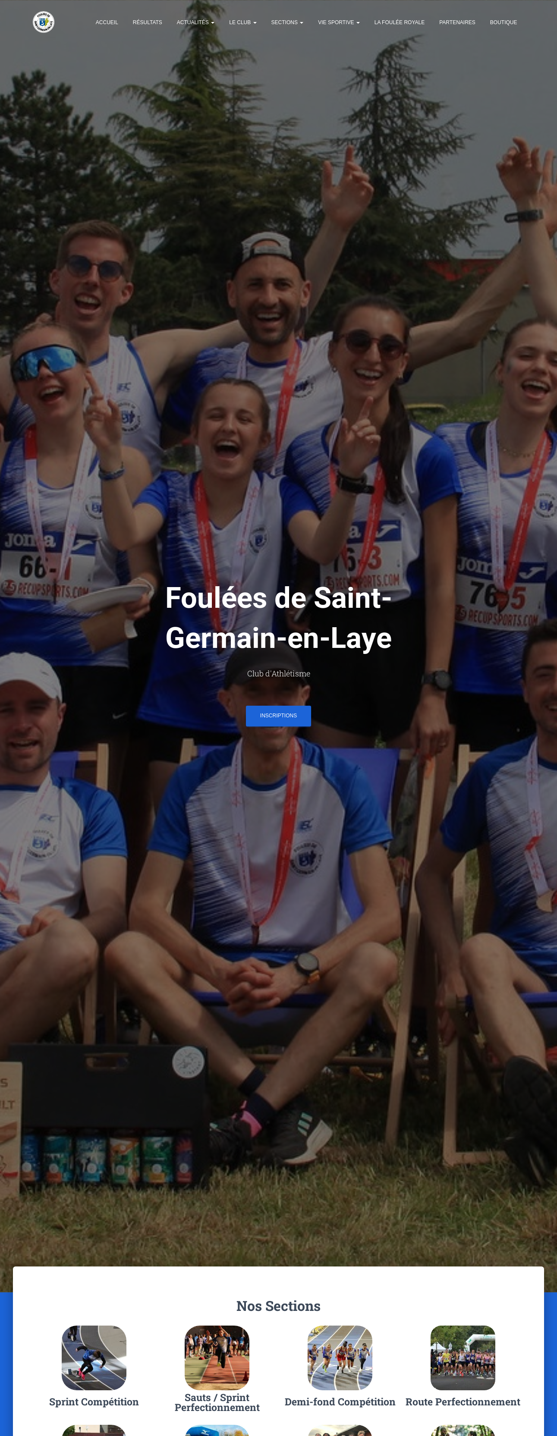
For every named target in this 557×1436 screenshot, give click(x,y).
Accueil (107, 23)
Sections (287, 23)
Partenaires (457, 23)
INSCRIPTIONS (278, 719)
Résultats (147, 23)
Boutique (503, 23)
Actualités (195, 23)
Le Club (242, 23)
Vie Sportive (338, 23)
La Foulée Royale (399, 23)
